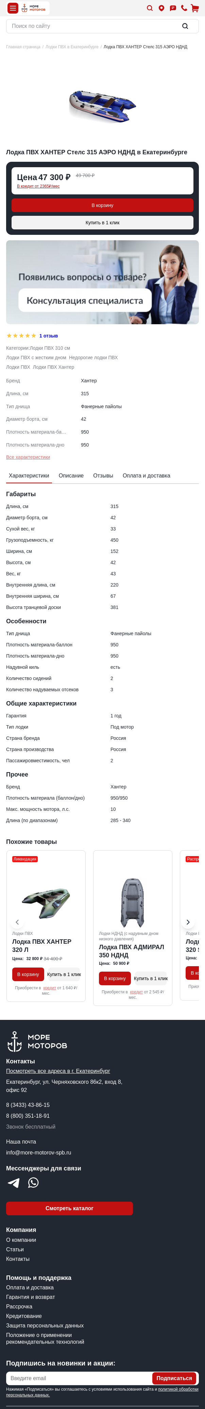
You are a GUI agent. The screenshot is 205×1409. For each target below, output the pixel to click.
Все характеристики (28, 457)
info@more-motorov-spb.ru (38, 1152)
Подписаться (174, 1378)
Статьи (15, 1249)
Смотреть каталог (69, 1208)
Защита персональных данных (45, 1325)
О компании (21, 1240)
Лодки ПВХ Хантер (53, 367)
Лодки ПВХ (18, 367)
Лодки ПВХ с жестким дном (36, 357)
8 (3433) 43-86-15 (28, 1105)
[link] (145, 47)
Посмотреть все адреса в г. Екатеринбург (58, 1071)
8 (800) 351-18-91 (28, 1116)
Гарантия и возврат (30, 1297)
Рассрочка (19, 1306)
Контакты (18, 1259)
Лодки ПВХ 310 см (50, 348)
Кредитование (24, 1316)
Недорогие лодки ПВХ (93, 357)
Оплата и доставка (30, 1287)
